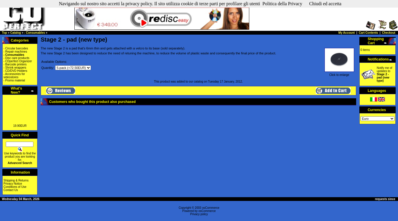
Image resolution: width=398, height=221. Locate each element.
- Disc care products (16, 58)
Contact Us (10, 190)
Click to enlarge (339, 73)
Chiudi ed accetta (325, 3)
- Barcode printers (14, 64)
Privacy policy (199, 214)
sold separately (172, 48)
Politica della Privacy (282, 3)
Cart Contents (368, 32)
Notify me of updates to (384, 74)
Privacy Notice (12, 183)
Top (4, 32)
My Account (346, 32)
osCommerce (210, 207)
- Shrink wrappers (14, 67)
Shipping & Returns (15, 180)
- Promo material (14, 80)
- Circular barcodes (15, 48)
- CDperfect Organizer (17, 61)
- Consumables (34, 32)
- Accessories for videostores (14, 75)
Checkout (388, 32)
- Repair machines (15, 51)
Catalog (15, 32)
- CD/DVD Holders (15, 70)
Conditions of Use (14, 186)
